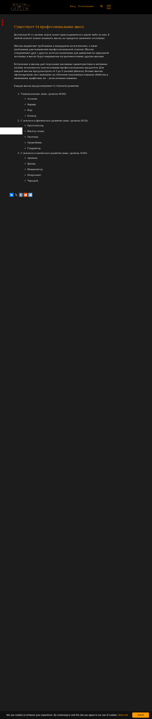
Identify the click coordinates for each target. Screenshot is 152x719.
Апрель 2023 (13, 379)
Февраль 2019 (14, 578)
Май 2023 (11, 372)
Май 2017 (11, 694)
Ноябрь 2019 (13, 523)
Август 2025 (12, 221)
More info (123, 715)
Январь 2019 (13, 585)
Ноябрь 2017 (13, 674)
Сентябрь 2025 (14, 214)
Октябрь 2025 (14, 207)
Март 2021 (12, 482)
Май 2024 (11, 324)
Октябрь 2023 (14, 345)
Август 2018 (12, 619)
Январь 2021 (13, 495)
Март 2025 (12, 255)
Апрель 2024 (13, 331)
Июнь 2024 (12, 317)
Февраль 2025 (14, 262)
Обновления (13, 48)
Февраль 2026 (14, 180)
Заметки (11, 69)
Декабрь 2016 (13, 701)
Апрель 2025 (13, 249)
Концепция (13, 62)
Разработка (12, 55)
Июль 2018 (12, 626)
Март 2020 (12, 509)
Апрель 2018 (13, 639)
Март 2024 (12, 338)
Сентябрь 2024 (14, 297)
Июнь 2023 (12, 365)
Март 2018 (12, 646)
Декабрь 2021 (13, 434)
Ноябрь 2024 (13, 283)
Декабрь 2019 (13, 516)
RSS (9, 116)
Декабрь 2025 (14, 194)
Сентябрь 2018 (14, 612)
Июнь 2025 (12, 235)
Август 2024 (12, 303)
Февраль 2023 (14, 393)
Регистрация (86, 6)
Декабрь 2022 (13, 406)
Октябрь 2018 (14, 605)
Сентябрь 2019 (14, 530)
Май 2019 (11, 557)
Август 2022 (12, 413)
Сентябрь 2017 (14, 681)
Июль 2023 (12, 358)
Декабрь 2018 (13, 591)
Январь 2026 (13, 187)
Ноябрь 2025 (13, 201)
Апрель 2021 (13, 475)
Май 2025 (11, 242)
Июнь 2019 (12, 550)
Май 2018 (11, 633)
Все (8, 76)
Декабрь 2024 (14, 276)
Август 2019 (12, 537)
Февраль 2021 (14, 489)
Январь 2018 (13, 660)
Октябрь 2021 (13, 447)
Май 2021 (11, 468)
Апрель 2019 (13, 564)
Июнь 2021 (12, 461)
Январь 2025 (13, 269)
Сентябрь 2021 (14, 454)
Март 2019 (12, 571)
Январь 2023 (13, 399)
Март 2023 (12, 386)
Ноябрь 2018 (13, 598)
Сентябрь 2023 (14, 351)
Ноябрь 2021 (13, 441)
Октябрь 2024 (14, 290)
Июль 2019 (12, 543)
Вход (73, 6)
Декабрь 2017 (13, 667)
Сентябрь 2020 (14, 502)
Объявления (13, 41)
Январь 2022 (13, 427)
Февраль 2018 (14, 653)
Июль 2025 (12, 228)
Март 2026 (12, 173)
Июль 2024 (12, 310)
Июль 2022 (12, 420)
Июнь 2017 (12, 687)
